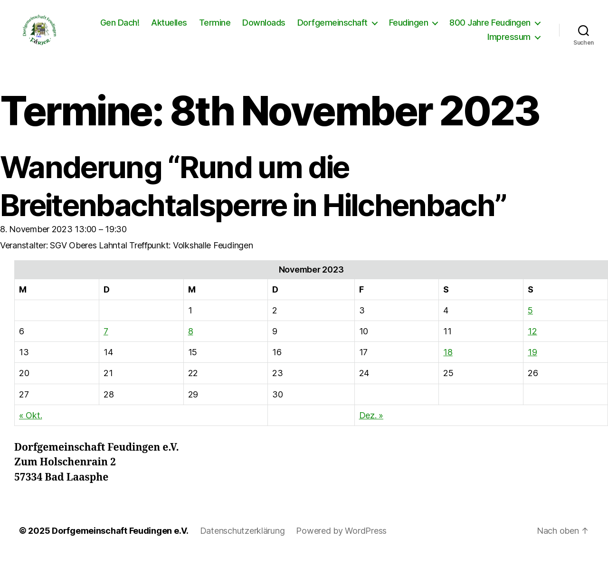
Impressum (509, 42)
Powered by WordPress (341, 540)
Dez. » (371, 425)
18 (447, 362)
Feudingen (408, 27)
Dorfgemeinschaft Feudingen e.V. (120, 540)
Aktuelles (169, 27)
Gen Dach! (120, 27)
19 (532, 362)
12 (532, 341)
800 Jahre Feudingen (490, 27)
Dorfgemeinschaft (332, 27)
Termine (215, 27)
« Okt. (30, 425)
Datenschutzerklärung (242, 540)
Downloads (263, 27)
